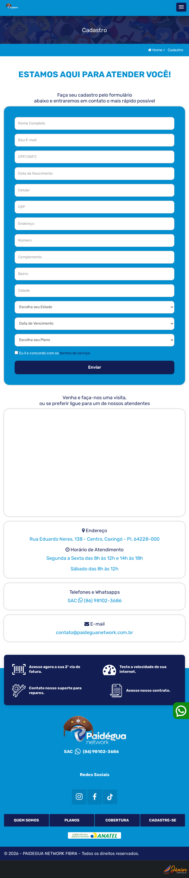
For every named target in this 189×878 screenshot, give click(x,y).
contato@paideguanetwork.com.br (94, 632)
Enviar (94, 367)
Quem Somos (26, 820)
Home (155, 50)
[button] (181, 7)
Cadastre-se (162, 820)
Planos (71, 820)
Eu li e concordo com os (54, 353)
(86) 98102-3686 (100, 601)
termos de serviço (75, 353)
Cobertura (117, 820)
